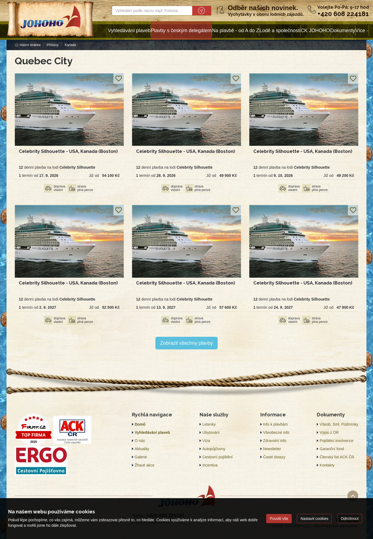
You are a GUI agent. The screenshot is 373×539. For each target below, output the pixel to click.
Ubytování (210, 432)
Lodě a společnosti (280, 30)
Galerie (141, 457)
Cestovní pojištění (217, 457)
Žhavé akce (144, 465)
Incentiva (210, 465)
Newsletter (272, 449)
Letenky (209, 424)
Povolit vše (279, 518)
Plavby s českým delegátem (181, 30)
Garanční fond (332, 449)
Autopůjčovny (213, 449)
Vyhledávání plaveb (129, 30)
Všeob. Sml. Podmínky (339, 424)
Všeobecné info (276, 432)
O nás (140, 440)
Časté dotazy (274, 457)
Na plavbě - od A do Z (235, 30)
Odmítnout (350, 518)
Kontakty (327, 465)
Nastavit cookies (314, 518)
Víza (206, 440)
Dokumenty (342, 30)
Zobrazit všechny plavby (186, 343)
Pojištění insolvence (336, 440)
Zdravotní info (275, 440)
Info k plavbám (275, 424)
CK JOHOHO (315, 30)
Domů (140, 424)
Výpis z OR (329, 432)
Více (360, 30)
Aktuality (142, 449)
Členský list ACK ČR (337, 457)
